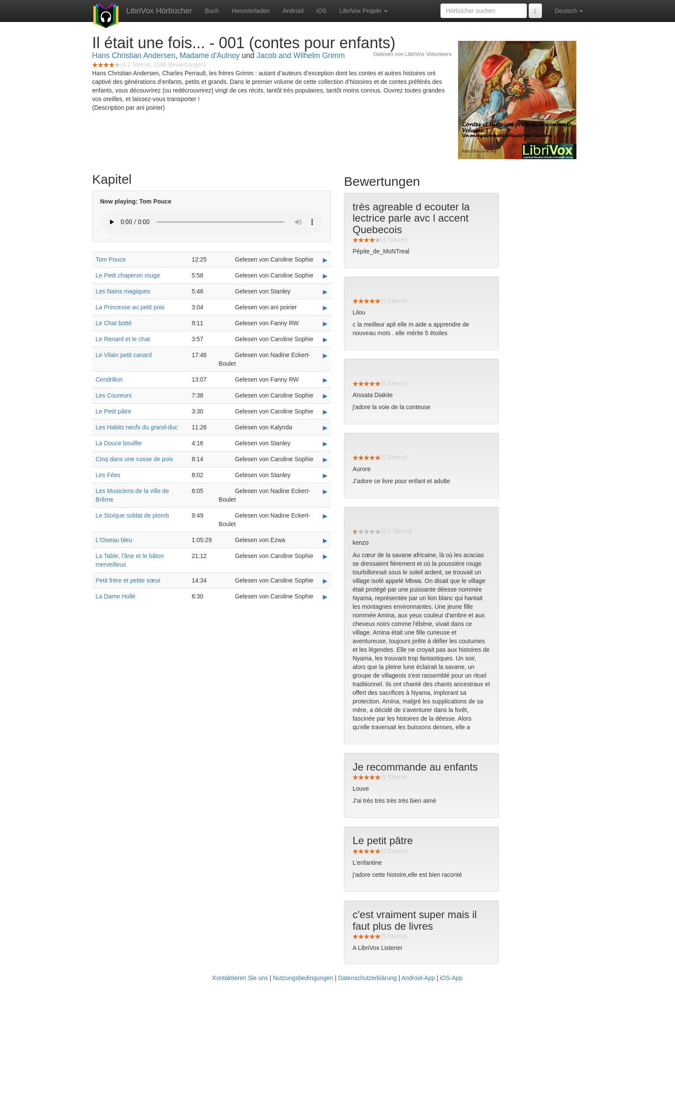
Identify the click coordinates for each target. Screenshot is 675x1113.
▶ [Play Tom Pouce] (325, 260)
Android (293, 10)
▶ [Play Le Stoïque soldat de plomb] (325, 516)
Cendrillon (109, 379)
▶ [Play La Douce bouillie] (325, 444)
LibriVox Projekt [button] (363, 10)
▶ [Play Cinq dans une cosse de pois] (325, 459)
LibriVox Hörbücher (159, 10)
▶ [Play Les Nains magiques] (325, 292)
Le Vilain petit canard (124, 354)
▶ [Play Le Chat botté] (325, 324)
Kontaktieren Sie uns (240, 977)
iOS (321, 10)
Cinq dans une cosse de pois (134, 459)
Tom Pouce (111, 259)
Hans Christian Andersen (134, 55)
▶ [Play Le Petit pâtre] (325, 412)
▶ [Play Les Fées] (325, 475)
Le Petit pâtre (113, 411)
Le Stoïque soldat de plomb (132, 515)
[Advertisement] (337, 1048)
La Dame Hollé (116, 596)
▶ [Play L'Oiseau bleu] (325, 540)
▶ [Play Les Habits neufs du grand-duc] (325, 428)
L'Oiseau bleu (114, 539)
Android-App (418, 977)
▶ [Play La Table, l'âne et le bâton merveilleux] (325, 556)
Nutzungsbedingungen (303, 977)
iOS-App (451, 977)
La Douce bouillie (119, 443)
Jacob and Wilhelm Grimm (301, 55)
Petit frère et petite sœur (128, 580)
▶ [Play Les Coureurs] (325, 396)
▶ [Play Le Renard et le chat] (325, 339)
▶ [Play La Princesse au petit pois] (325, 308)
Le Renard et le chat (123, 339)
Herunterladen (251, 10)
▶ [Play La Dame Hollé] (325, 597)
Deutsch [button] (569, 10)
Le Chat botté (114, 323)
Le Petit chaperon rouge (128, 275)
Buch (212, 10)
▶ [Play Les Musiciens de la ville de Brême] (325, 491)
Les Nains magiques (123, 291)
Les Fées (108, 475)
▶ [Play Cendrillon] (325, 380)
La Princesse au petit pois (130, 307)
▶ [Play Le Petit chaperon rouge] (325, 276)
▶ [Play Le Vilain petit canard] (325, 355)
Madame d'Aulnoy (210, 55)
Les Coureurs (114, 395)
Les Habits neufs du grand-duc (137, 427)
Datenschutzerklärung (367, 977)
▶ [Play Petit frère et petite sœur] (325, 581)
